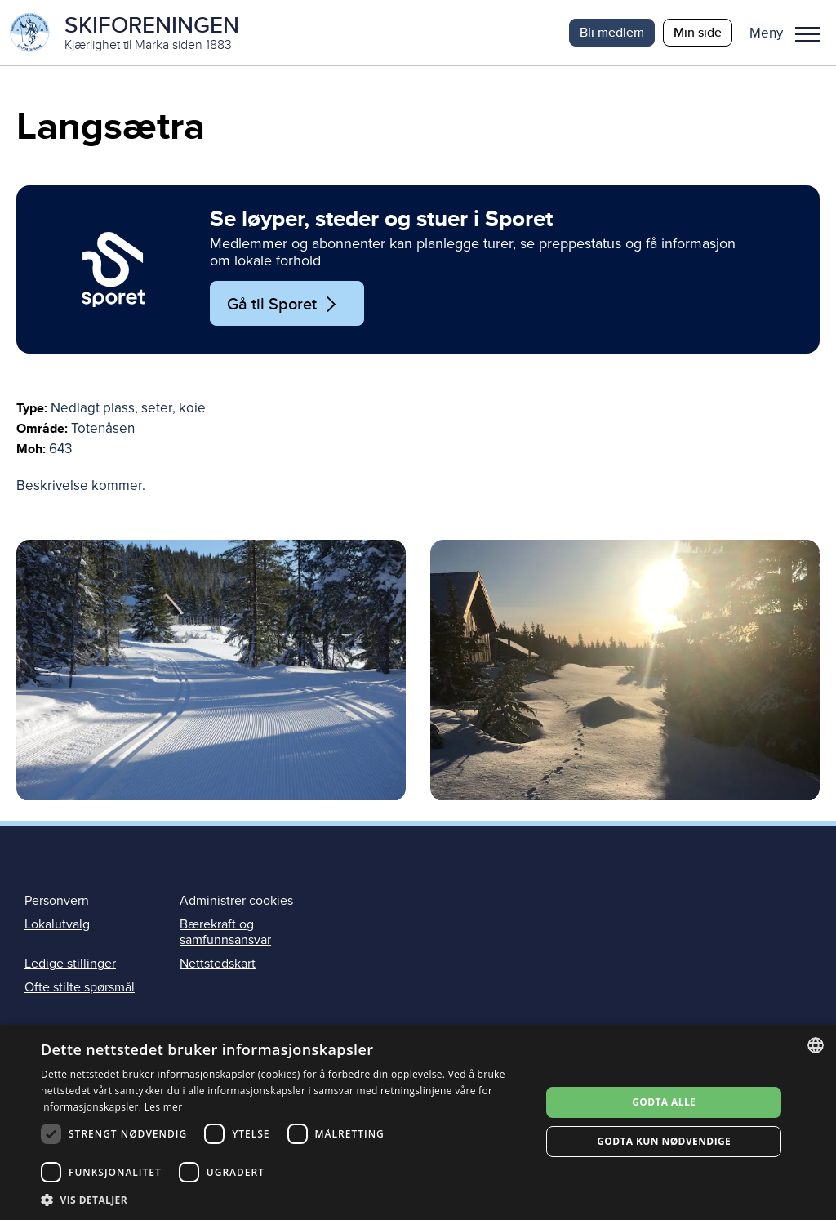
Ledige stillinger (70, 963)
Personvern (56, 901)
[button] (791, 32)
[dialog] (418, 1122)
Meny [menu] (807, 34)
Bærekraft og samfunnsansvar (225, 932)
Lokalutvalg (57, 924)
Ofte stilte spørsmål (79, 987)
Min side (698, 32)
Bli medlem (612, 32)
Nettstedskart (218, 963)
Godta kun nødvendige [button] (664, 1141)
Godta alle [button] (664, 1102)
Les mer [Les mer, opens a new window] (164, 1107)
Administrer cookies (236, 901)
